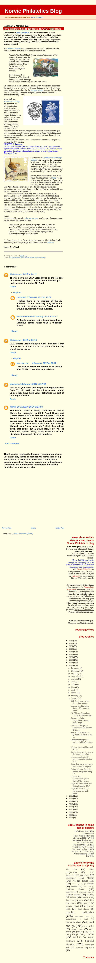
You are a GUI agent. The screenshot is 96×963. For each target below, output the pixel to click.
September (75, 676)
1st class (71, 869)
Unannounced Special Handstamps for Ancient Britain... (81, 727)
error (81, 900)
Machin (90, 878)
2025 (71, 643)
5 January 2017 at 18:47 (45, 316)
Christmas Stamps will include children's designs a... (82, 742)
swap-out (79, 948)
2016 (71, 796)
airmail (90, 883)
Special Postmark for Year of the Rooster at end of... (82, 753)
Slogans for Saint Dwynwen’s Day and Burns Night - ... (80, 720)
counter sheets (73, 894)
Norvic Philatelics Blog (33, 11)
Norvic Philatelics (37, 17)
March (74, 693)
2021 (71, 654)
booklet (74, 887)
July (73, 682)
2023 (71, 649)
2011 (71, 809)
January (74, 698)
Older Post (60, 528)
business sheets (75, 889)
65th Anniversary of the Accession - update (80, 702)
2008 (71, 818)
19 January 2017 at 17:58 (30, 407)
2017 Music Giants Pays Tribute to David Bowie (81, 714)
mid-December (23, 33)
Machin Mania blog (12, 101)
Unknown (21, 297)
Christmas (71, 878)
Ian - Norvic (22, 363)
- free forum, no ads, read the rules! (83, 841)
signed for (77, 937)
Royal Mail (88, 880)
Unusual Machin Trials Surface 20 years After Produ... (80, 708)
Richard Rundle (24, 316)
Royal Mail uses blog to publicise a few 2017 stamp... (80, 791)
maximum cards (82, 916)
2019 (71, 660)
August (74, 679)
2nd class (84, 875)
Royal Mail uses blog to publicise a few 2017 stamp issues (32, 28)
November (75, 671)
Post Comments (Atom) (23, 533)
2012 (71, 807)
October (74, 673)
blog (54, 178)
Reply (13, 286)
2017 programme (14, 257)
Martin (13, 407)
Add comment (12, 443)
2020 (71, 657)
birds (22, 257)
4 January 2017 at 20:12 (24, 274)
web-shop (76, 576)
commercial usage (85, 892)
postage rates (77, 929)
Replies (17, 292)
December (75, 668)
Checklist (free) (82, 851)
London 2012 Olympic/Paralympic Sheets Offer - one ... (80, 778)
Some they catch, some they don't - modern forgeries (82, 765)
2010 (71, 812)
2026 (71, 641)
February (75, 695)
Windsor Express (14, 48)
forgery (87, 903)
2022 (71, 652)
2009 (71, 815)
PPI (74, 881)
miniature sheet (73, 922)
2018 (71, 663)
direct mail (70, 900)
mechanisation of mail (77, 919)
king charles (83, 909)
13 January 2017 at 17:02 (33, 384)
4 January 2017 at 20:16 (24, 340)
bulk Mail (87, 887)
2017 (71, 665)
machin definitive (30, 257)
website (51, 242)
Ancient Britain (37, 90)
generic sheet (72, 906)
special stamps (41, 257)
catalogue (70, 892)
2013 (71, 804)
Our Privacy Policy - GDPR (83, 849)
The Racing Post (31, 218)
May (73, 687)
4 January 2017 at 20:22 (44, 363)
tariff (91, 947)
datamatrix (86, 897)
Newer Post (6, 528)
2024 (71, 646)
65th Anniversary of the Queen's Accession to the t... (81, 734)
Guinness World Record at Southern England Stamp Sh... (81, 771)
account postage (77, 884)
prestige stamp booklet (82, 934)
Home (33, 528)
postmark (90, 932)
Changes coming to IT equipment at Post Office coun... (81, 759)
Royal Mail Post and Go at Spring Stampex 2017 (81, 785)
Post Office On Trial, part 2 (83, 847)
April (73, 690)
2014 (71, 801)
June (73, 684)
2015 (71, 799)
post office (89, 926)
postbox (79, 932)
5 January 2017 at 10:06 (39, 297)
